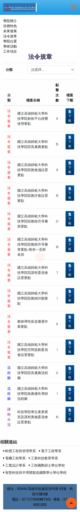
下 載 (69, 116)
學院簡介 (10, 21)
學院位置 (10, 41)
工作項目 (10, 51)
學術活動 (10, 46)
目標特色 (10, 26)
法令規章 (10, 36)
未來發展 (10, 31)
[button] (73, 6)
